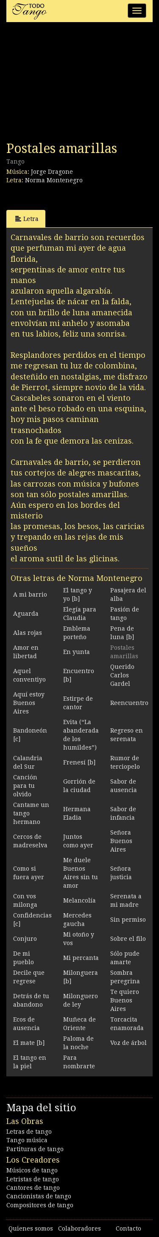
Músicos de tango (32, 1170)
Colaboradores (79, 1228)
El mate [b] (29, 1042)
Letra (27, 218)
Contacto (128, 1228)
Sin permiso (128, 919)
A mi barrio (30, 594)
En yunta (76, 651)
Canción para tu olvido (25, 786)
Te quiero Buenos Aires (124, 1000)
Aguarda (26, 613)
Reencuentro (129, 702)
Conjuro (25, 938)
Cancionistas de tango (38, 1196)
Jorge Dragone (52, 171)
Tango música (26, 1140)
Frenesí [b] (79, 762)
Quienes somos (30, 1228)
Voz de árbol (128, 1042)
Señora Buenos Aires (121, 841)
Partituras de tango (35, 1149)
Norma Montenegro (54, 180)
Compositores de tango (39, 1205)
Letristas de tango (32, 1179)
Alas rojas (27, 632)
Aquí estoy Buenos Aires (29, 703)
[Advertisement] (70, 84)
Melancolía (79, 900)
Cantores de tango (33, 1187)
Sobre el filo (128, 938)
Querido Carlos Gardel (122, 675)
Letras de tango (29, 1131)
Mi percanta (81, 957)
